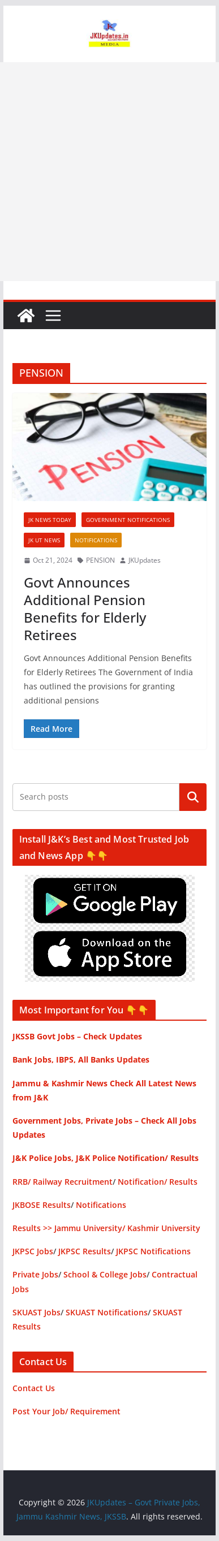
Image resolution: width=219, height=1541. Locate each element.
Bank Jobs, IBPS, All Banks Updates (80, 1059)
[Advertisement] (109, 171)
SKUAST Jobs (36, 1312)
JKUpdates (144, 560)
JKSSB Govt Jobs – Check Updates (77, 1036)
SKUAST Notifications (107, 1312)
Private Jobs (35, 1274)
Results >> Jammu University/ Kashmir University (106, 1228)
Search (193, 797)
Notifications (96, 540)
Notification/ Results (157, 1181)
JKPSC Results (84, 1251)
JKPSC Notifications (153, 1251)
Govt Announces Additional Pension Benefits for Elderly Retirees (85, 609)
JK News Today (49, 520)
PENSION (100, 560)
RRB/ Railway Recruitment (62, 1181)
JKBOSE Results (41, 1204)
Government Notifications (128, 520)
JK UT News (44, 540)
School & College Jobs (105, 1274)
